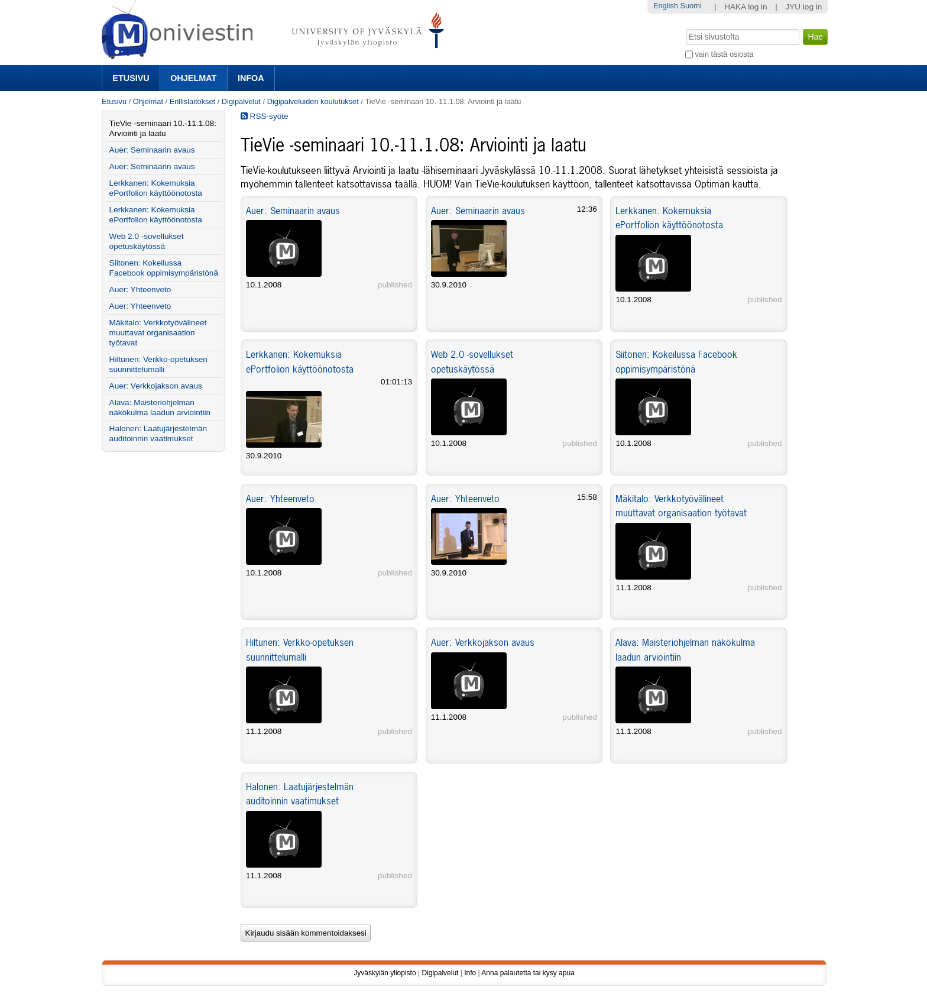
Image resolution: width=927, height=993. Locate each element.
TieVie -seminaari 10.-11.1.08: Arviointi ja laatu (162, 128)
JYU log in (803, 6)
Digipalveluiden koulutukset (313, 101)
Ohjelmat (193, 78)
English (665, 5)
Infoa (251, 78)
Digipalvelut (241, 101)
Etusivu (130, 78)
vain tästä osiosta (724, 54)
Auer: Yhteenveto (280, 498)
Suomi (690, 5)
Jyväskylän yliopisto (385, 973)
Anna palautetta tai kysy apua (527, 973)
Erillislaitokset (193, 101)
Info (470, 973)
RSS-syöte (265, 116)
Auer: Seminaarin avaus (293, 210)
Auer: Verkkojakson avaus (482, 642)
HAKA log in (745, 6)
